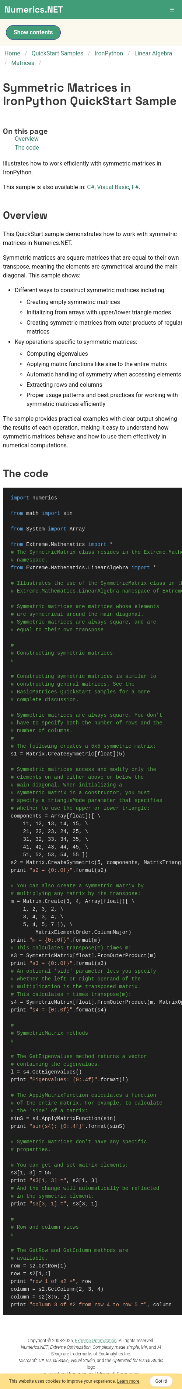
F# (135, 187)
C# (90, 187)
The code (27, 147)
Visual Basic (113, 187)
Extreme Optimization (95, 1340)
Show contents (33, 32)
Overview (27, 138)
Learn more (128, 1381)
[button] (172, 9)
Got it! (161, 1381)
